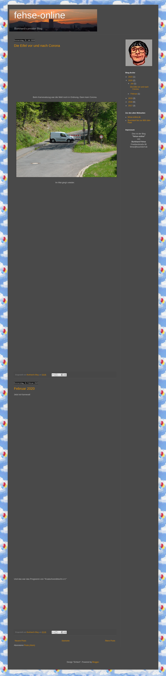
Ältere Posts (110, 641)
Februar (134, 94)
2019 (130, 98)
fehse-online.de (134, 117)
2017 (130, 106)
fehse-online (39, 15)
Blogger (95, 662)
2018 (130, 102)
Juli (132, 84)
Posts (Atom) (29, 645)
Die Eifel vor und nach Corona (37, 46)
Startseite (66, 641)
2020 (130, 80)
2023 (130, 77)
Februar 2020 (24, 389)
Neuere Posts (20, 641)
